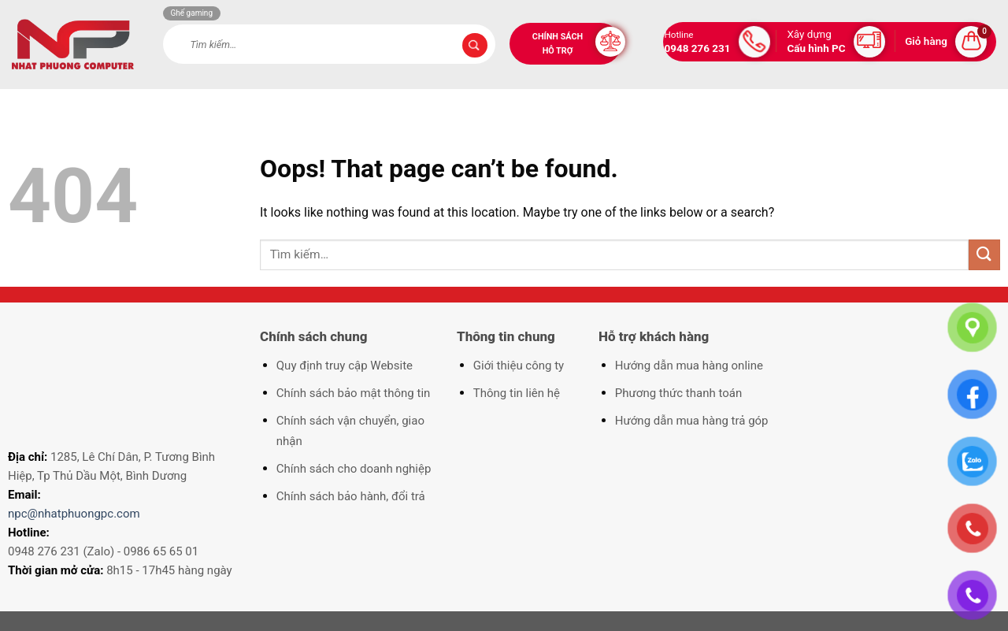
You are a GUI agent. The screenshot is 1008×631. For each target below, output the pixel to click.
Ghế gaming (192, 13)
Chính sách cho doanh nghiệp (354, 469)
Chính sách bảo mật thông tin (353, 393)
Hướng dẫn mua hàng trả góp (692, 421)
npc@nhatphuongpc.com (74, 514)
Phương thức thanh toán (678, 393)
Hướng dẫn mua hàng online (689, 365)
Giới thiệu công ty (518, 365)
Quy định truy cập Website (344, 365)
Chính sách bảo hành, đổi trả (350, 496)
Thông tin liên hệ (516, 393)
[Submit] (474, 45)
